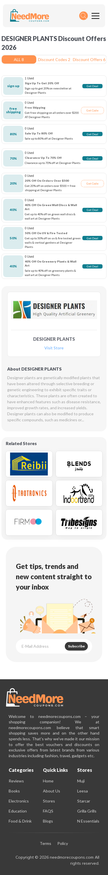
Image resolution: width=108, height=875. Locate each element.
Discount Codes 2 (54, 59)
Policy (62, 843)
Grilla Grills (86, 811)
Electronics (19, 800)
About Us (51, 790)
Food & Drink (20, 821)
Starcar (83, 800)
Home (48, 780)
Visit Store (54, 348)
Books (14, 790)
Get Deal (92, 86)
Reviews (16, 780)
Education (18, 811)
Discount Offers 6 (89, 59)
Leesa (82, 790)
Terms (45, 843)
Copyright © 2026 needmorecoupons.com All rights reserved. (57, 860)
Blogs (48, 821)
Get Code (92, 110)
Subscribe (76, 646)
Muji (81, 780)
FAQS (48, 811)
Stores (49, 800)
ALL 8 (19, 59)
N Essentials (88, 821)
